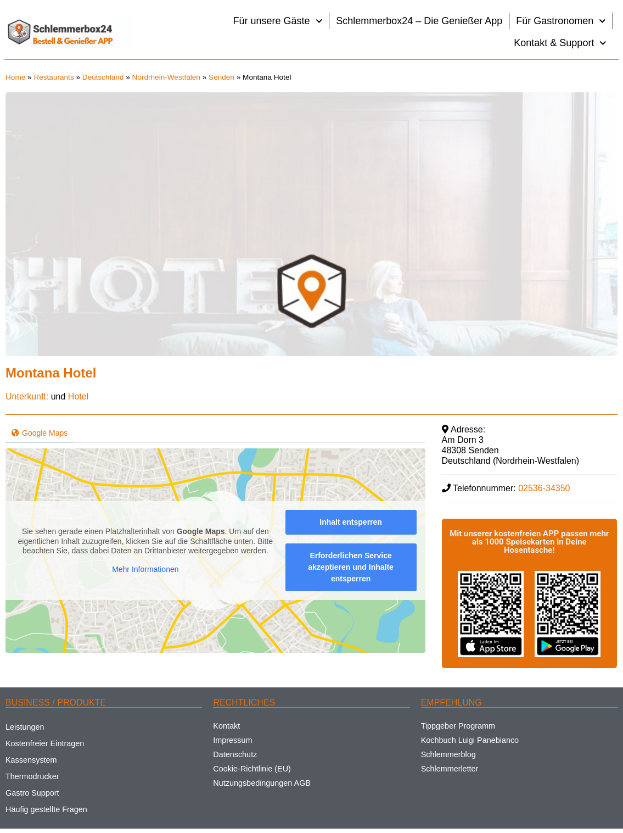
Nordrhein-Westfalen (166, 77)
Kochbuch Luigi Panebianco (470, 740)
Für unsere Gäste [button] (278, 21)
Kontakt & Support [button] (560, 43)
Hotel (78, 396)
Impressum (232, 740)
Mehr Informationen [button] (145, 569)
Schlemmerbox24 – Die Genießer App (419, 20)
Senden (221, 77)
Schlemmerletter (450, 768)
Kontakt (226, 725)
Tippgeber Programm (458, 725)
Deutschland (103, 77)
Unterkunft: (26, 396)
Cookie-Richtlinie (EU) (252, 768)
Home (15, 77)
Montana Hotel (50, 372)
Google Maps (40, 433)
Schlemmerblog (448, 754)
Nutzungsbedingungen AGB (262, 783)
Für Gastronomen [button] (561, 21)
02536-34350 (544, 488)
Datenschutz (235, 754)
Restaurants (53, 77)
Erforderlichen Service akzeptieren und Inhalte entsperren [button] (351, 567)
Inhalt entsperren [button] (350, 522)
